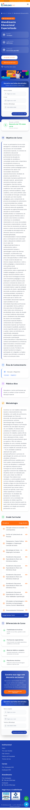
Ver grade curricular (9, 57)
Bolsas (10, 13)
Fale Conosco (6, 753)
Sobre (3, 748)
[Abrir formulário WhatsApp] (26, 798)
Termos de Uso (6, 759)
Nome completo (8, 90)
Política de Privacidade (8, 756)
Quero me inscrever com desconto (15, 692)
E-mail (5, 97)
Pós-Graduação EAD (8, 767)
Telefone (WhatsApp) (9, 104)
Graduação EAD (6, 770)
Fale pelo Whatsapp (8, 780)
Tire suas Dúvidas (7, 751)
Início (3, 13)
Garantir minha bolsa (19, 114)
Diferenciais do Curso (10, 62)
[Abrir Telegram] (26, 804)
